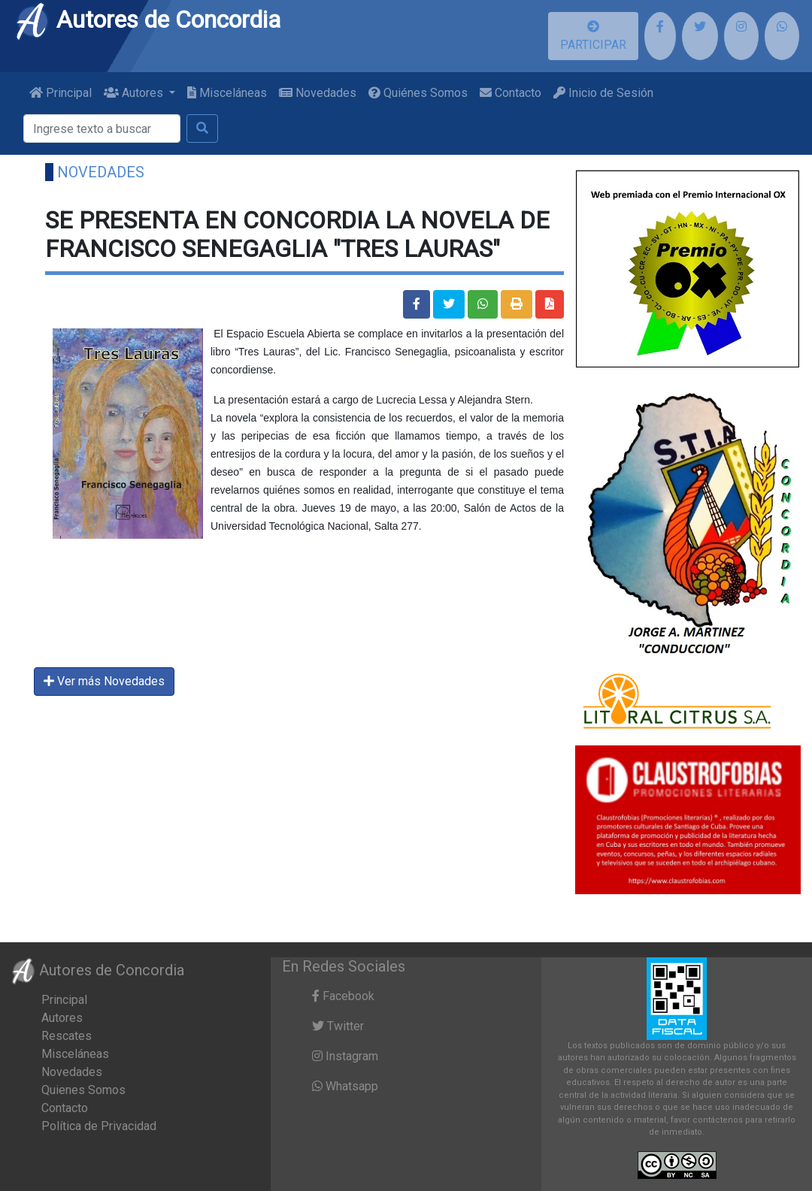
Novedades (317, 93)
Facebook (343, 996)
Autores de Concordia (147, 19)
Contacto (510, 93)
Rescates (66, 1036)
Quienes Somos (83, 1090)
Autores (62, 1018)
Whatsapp (345, 1086)
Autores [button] (135, 93)
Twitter (338, 1026)
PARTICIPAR (593, 36)
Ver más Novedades (104, 681)
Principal (60, 93)
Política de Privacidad (98, 1126)
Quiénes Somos (418, 93)
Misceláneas (227, 93)
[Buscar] (101, 128)
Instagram (345, 1056)
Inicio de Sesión (603, 93)
